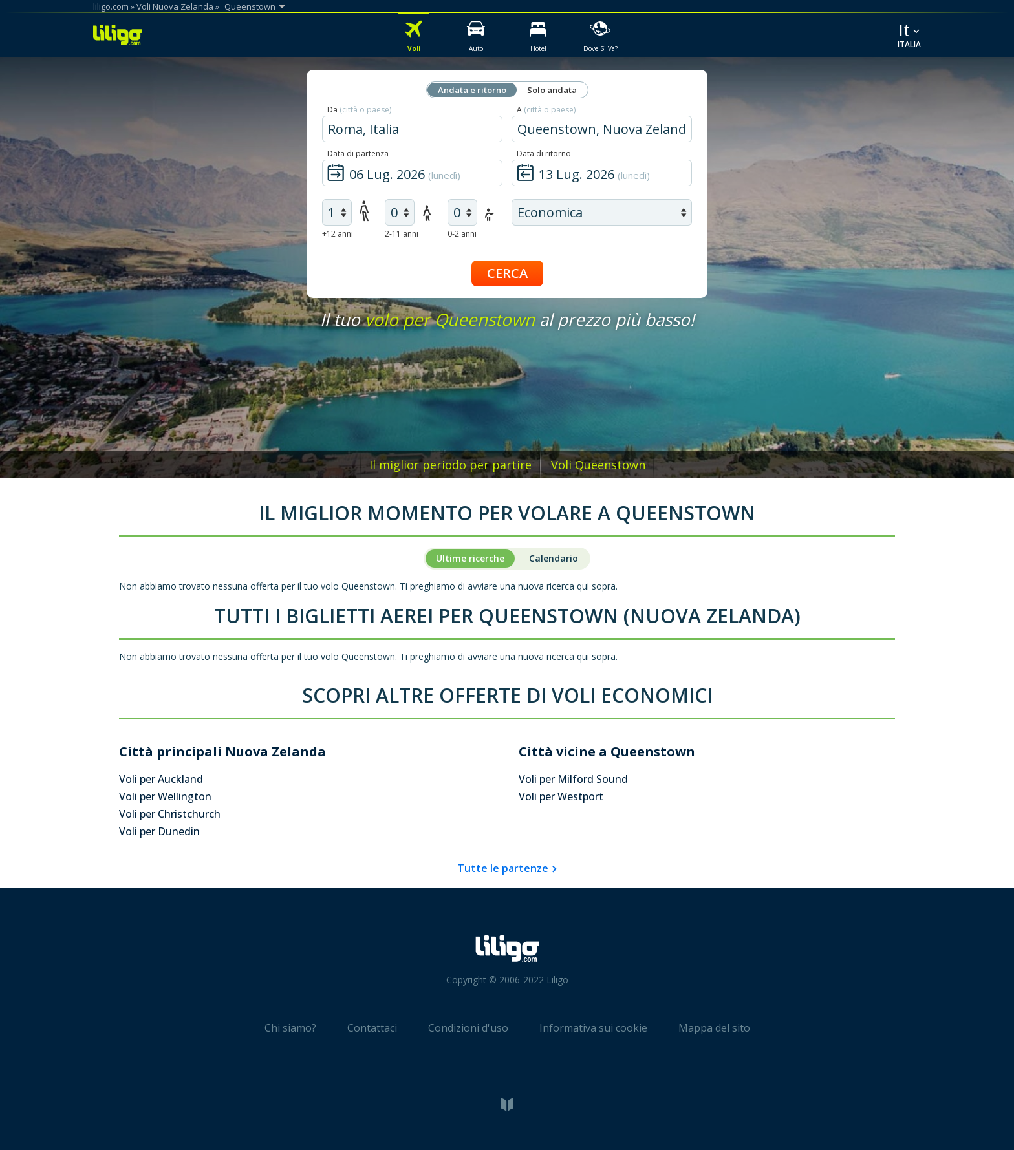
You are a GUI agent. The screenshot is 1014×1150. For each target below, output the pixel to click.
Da (359, 109)
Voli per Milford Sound (573, 779)
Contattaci (372, 1028)
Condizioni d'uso (468, 1028)
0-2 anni (462, 233)
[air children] (400, 212)
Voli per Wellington (165, 796)
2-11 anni (401, 233)
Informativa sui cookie (593, 1028)
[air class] (602, 212)
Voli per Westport (561, 796)
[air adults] (337, 212)
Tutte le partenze (502, 868)
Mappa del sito (714, 1028)
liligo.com (111, 6)
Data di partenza (358, 153)
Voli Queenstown (598, 465)
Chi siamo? (290, 1028)
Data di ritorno (544, 153)
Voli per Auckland (161, 779)
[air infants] (462, 212)
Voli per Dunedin (159, 831)
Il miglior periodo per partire (450, 465)
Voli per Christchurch (170, 814)
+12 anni (337, 233)
